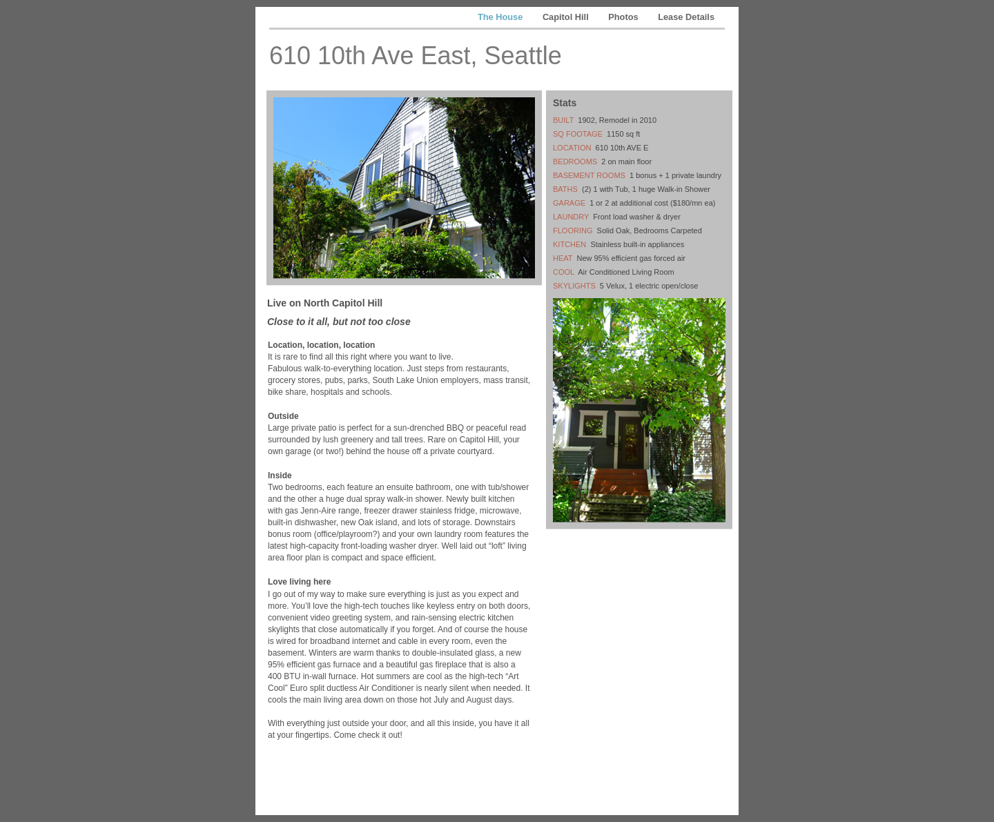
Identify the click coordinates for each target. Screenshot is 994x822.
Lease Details (686, 17)
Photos (624, 17)
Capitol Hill (567, 17)
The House (501, 17)
